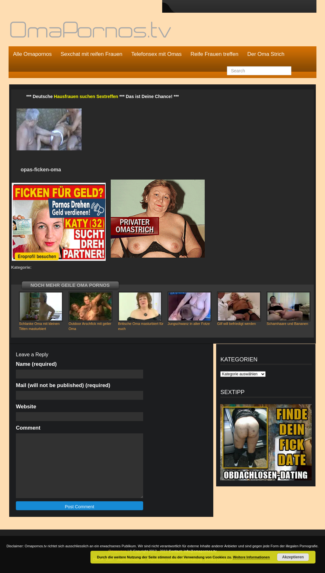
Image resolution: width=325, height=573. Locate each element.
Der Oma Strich (265, 54)
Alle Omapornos (32, 54)
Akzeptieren (293, 557)
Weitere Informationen (251, 557)
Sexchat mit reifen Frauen (92, 54)
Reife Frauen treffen (214, 54)
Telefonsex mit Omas (156, 54)
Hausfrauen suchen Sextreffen (86, 96)
